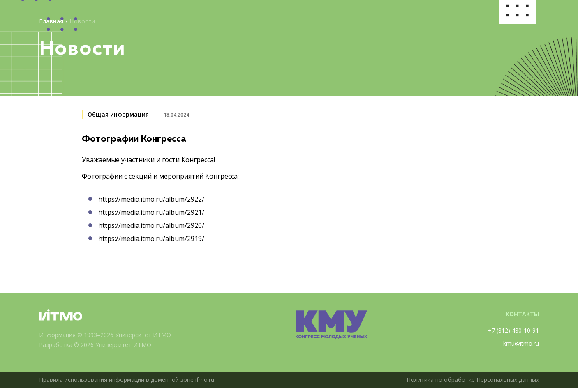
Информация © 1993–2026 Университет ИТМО (105, 335)
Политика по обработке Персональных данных (473, 379)
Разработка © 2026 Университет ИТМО (95, 345)
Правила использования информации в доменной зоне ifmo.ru (126, 379)
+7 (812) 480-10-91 (513, 330)
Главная (51, 21)
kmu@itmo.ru (521, 343)
